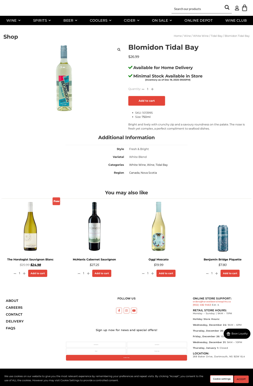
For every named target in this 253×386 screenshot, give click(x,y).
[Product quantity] (147, 89)
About (12, 301)
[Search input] (197, 8)
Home (178, 35)
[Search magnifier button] (227, 8)
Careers (14, 307)
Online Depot (198, 20)
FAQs (10, 328)
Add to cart (147, 100)
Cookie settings (213, 379)
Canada (134, 172)
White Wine (201, 35)
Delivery (15, 321)
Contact (14, 314)
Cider (131, 20)
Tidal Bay (216, 35)
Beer (70, 20)
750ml (146, 117)
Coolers (100, 20)
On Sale (162, 20)
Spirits (42, 20)
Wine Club (236, 20)
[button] (119, 50)
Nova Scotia (149, 172)
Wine (13, 20)
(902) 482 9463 (202, 305)
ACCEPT (239, 379)
